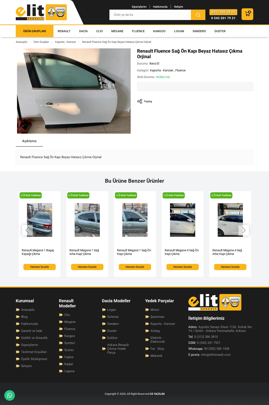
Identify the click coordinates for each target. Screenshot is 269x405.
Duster (220, 31)
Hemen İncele (39, 267)
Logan (179, 31)
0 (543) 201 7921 (204, 343)
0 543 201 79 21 (223, 18)
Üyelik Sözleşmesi (34, 359)
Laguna (69, 371)
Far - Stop (157, 349)
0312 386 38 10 (223, 12)
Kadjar (68, 364)
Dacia (83, 31)
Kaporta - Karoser (65, 41)
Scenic (69, 350)
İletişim (178, 6)
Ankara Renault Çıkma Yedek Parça (118, 348)
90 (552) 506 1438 (208, 349)
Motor (154, 310)
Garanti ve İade (31, 331)
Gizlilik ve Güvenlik (34, 338)
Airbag (155, 331)
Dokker (112, 338)
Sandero (199, 31)
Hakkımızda (160, 6)
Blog (24, 317)
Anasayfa (21, 41)
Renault (64, 31)
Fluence (138, 31)
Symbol (69, 343)
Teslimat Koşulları (34, 352)
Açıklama (29, 141)
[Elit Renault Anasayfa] (41, 12)
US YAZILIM (157, 393)
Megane (117, 31)
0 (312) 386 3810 (203, 337)
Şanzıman (157, 317)
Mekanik (156, 356)
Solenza (113, 317)
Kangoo (159, 31)
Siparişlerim (139, 6)
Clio (99, 31)
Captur (69, 357)
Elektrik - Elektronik (157, 340)
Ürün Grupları (34, 31)
